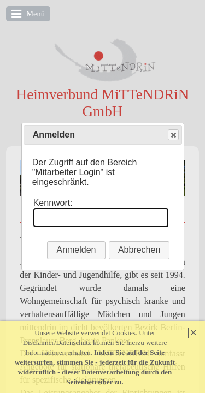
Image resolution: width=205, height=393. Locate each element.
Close (173, 135)
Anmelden (76, 249)
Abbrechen (139, 249)
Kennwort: (53, 202)
